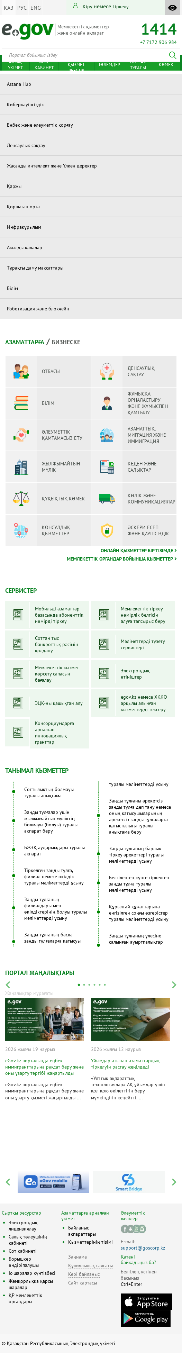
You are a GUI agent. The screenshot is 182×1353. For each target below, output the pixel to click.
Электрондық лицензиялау (23, 1225)
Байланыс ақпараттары (82, 1231)
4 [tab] (94, 984)
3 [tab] (89, 984)
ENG (35, 7)
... (79, 1097)
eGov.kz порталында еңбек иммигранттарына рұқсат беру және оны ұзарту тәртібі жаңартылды (44, 1066)
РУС (22, 7)
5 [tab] (99, 984)
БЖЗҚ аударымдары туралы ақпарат (54, 850)
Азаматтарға (24, 342)
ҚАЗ (8, 7)
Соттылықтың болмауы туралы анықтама (49, 792)
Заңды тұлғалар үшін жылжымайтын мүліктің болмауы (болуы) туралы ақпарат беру (51, 821)
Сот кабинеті (23, 1251)
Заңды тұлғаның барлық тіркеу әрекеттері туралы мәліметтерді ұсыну (136, 854)
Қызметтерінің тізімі (90, 1242)
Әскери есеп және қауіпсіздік (133, 530)
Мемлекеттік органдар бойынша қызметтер (120, 559)
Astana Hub (19, 84)
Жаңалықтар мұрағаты (29, 993)
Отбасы (35, 371)
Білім (12, 288)
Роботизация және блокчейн (38, 309)
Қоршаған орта (23, 206)
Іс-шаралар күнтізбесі (32, 1273)
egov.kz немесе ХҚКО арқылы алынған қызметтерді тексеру (144, 703)
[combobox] (91, 55)
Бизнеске (66, 342)
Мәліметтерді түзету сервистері (143, 644)
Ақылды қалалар (24, 247)
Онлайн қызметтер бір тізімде (137, 550)
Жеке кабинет (44, 65)
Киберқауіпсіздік (25, 104)
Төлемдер (109, 64)
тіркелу (120, 6)
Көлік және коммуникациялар (136, 498)
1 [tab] (78, 984)
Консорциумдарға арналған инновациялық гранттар (54, 732)
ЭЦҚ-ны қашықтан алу (59, 703)
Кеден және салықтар (127, 466)
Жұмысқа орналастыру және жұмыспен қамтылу (132, 403)
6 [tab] (104, 984)
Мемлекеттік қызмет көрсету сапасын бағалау (57, 673)
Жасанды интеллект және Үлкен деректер (52, 166)
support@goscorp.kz (143, 1248)
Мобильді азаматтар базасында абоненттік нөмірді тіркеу (59, 615)
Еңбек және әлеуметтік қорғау (40, 125)
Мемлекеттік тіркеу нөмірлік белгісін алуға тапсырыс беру (143, 615)
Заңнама (77, 1257)
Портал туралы (138, 65)
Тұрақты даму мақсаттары (35, 268)
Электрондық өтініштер (135, 674)
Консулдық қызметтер (40, 530)
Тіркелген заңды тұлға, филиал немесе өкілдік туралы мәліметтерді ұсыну (54, 876)
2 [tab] (84, 984)
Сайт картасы (82, 1283)
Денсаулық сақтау (26, 145)
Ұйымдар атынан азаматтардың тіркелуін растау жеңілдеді (125, 1063)
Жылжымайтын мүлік (45, 466)
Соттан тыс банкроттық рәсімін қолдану (56, 644)
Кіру (87, 6)
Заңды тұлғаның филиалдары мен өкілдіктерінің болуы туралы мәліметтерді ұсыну (55, 908)
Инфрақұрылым (24, 227)
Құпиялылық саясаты (90, 1265)
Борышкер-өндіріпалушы (24, 1262)
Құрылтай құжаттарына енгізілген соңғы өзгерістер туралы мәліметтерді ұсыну (139, 912)
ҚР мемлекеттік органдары (25, 1298)
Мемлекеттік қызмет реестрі (76, 64)
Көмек (166, 64)
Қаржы (14, 186)
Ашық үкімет (15, 65)
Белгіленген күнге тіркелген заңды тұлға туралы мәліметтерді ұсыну (139, 883)
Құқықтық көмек (48, 498)
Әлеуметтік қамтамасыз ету (46, 435)
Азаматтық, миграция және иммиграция (131, 435)
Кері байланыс (84, 1274)
